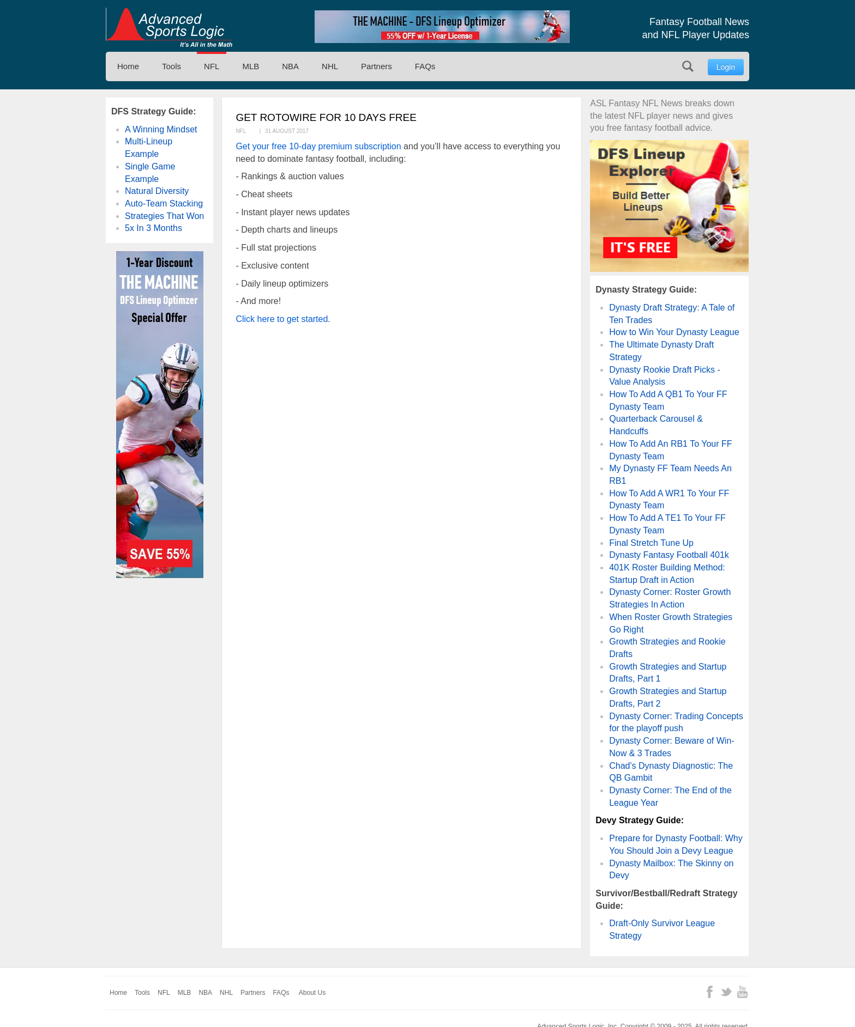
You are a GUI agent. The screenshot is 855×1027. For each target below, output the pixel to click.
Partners (376, 66)
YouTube (742, 992)
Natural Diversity (157, 191)
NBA (290, 66)
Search (687, 66)
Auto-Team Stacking (164, 203)
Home (128, 66)
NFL (211, 66)
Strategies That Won (164, 216)
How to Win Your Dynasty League (674, 332)
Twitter (726, 992)
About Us (312, 992)
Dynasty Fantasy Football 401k (669, 555)
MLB (250, 66)
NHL (330, 66)
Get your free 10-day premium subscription (318, 146)
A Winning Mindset (161, 129)
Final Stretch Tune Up (651, 543)
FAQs (425, 66)
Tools (171, 66)
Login (725, 67)
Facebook (709, 992)
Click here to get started (282, 319)
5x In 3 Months (153, 228)
